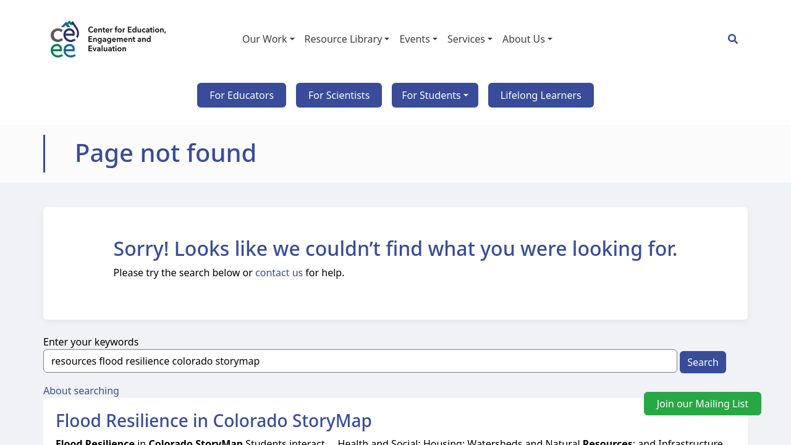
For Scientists (339, 95)
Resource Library (344, 39)
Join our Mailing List (702, 403)
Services (466, 39)
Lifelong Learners (541, 95)
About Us (523, 39)
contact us (279, 272)
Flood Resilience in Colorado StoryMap (214, 420)
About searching (81, 390)
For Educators (241, 95)
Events (414, 39)
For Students (431, 95)
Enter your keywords (90, 342)
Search (703, 362)
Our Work (264, 39)
